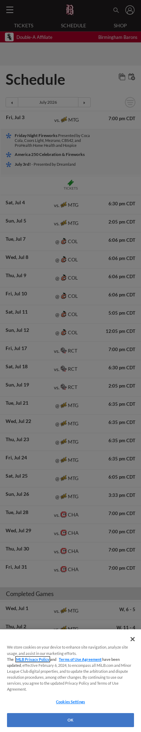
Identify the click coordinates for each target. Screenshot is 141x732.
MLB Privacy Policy (32, 659)
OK (70, 720)
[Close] (132, 639)
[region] (70, 680)
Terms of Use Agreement (80, 659)
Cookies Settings (70, 701)
